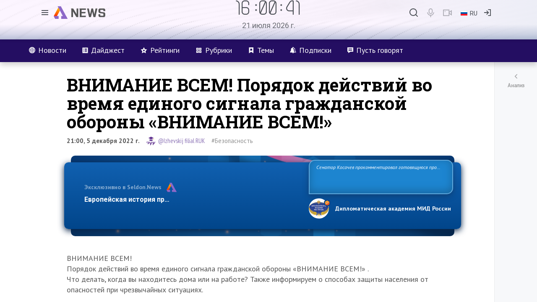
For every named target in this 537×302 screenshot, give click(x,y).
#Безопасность (232, 141)
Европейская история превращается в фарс (156, 199)
